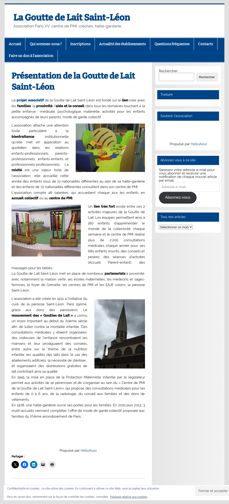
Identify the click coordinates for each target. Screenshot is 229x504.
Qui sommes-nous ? (46, 44)
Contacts (205, 44)
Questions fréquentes (172, 44)
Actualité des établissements (122, 44)
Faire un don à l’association (31, 56)
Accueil (15, 44)
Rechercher (168, 71)
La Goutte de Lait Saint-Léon (71, 17)
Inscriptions (80, 44)
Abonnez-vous (177, 197)
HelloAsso (89, 450)
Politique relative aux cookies (128, 496)
